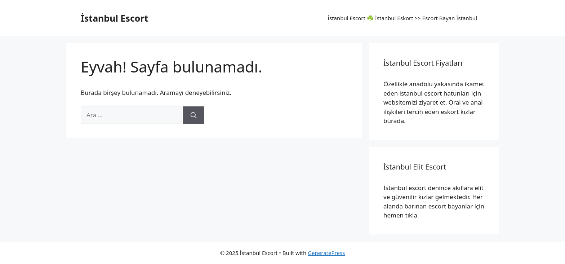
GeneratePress (326, 252)
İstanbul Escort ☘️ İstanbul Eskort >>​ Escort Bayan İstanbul (402, 18)
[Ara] (193, 115)
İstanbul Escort (114, 18)
